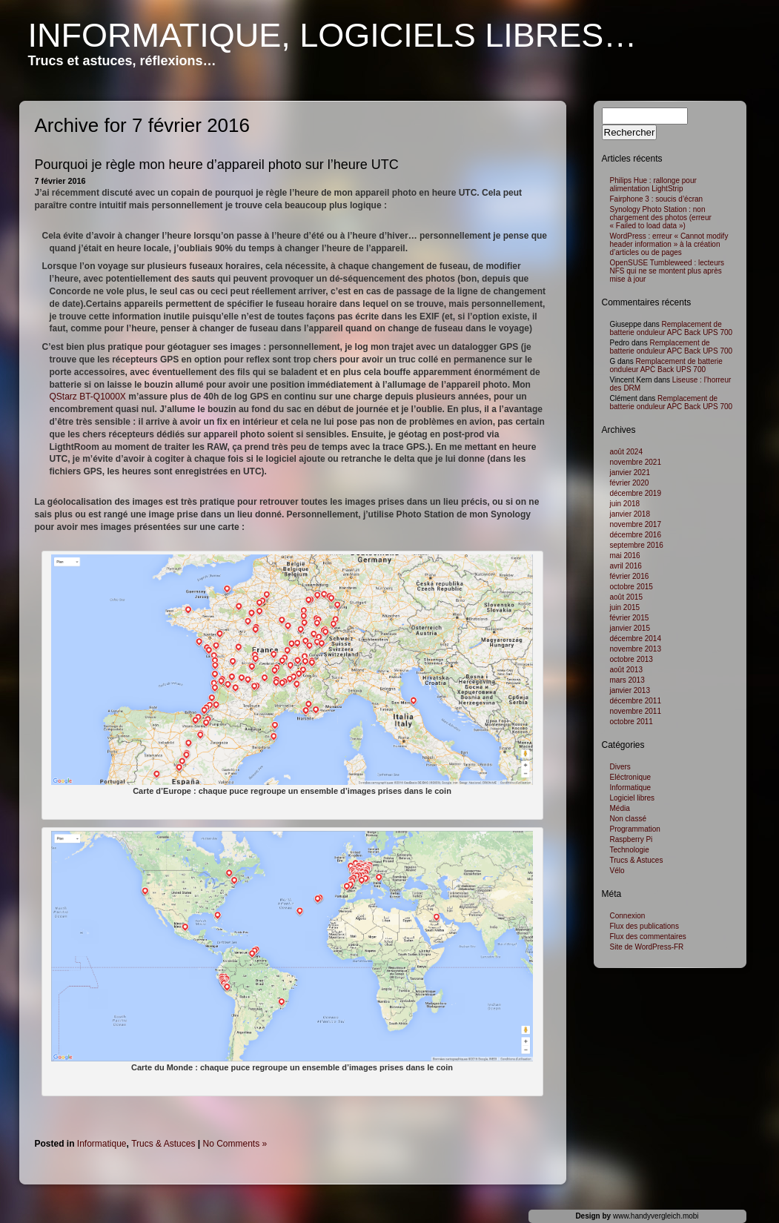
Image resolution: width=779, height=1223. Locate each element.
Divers (620, 767)
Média (620, 808)
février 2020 (629, 483)
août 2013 (626, 670)
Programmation (635, 829)
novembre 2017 (636, 524)
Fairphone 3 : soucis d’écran (656, 199)
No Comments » (235, 1144)
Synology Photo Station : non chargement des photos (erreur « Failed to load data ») (661, 217)
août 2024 (626, 452)
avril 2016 (626, 566)
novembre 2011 (636, 711)
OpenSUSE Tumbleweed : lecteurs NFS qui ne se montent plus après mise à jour (667, 271)
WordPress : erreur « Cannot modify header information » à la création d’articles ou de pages (669, 244)
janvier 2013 (630, 690)
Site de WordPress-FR (647, 947)
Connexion (628, 916)
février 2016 (629, 576)
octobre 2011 (631, 721)
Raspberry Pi (631, 839)
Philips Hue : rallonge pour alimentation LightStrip (653, 184)
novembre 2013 (636, 649)
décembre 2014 (636, 638)
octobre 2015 (631, 587)
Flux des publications (644, 926)
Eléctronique (631, 777)
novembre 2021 (636, 462)
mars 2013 (627, 680)
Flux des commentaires (648, 936)
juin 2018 (625, 504)
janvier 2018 (630, 514)
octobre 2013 (631, 659)
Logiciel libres (632, 798)
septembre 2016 (636, 545)
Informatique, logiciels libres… (332, 35)
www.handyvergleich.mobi (656, 1216)
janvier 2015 (630, 628)
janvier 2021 (630, 472)
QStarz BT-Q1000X (88, 396)
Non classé (628, 819)
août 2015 (626, 597)
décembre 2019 (636, 493)
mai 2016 (625, 555)
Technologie (629, 850)
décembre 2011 (636, 701)
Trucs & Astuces (163, 1144)
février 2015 (629, 618)
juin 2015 (625, 607)
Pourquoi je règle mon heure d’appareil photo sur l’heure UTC (217, 164)
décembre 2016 (636, 535)
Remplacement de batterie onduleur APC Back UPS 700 (671, 328)
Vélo (617, 870)
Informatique (102, 1144)
